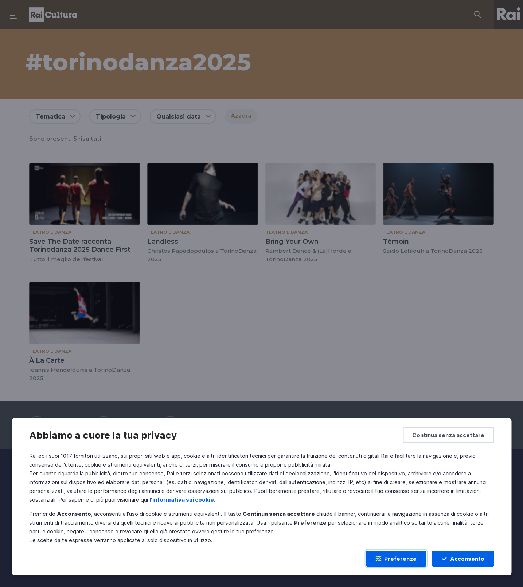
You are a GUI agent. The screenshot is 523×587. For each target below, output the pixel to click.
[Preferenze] (396, 559)
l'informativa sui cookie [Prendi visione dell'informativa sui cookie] (181, 499)
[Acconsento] (463, 559)
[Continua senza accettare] (448, 435)
